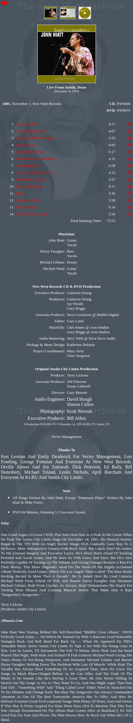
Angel (19, 193)
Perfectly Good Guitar (31, 214)
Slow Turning (25, 207)
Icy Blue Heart (26, 124)
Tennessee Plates (27, 200)
